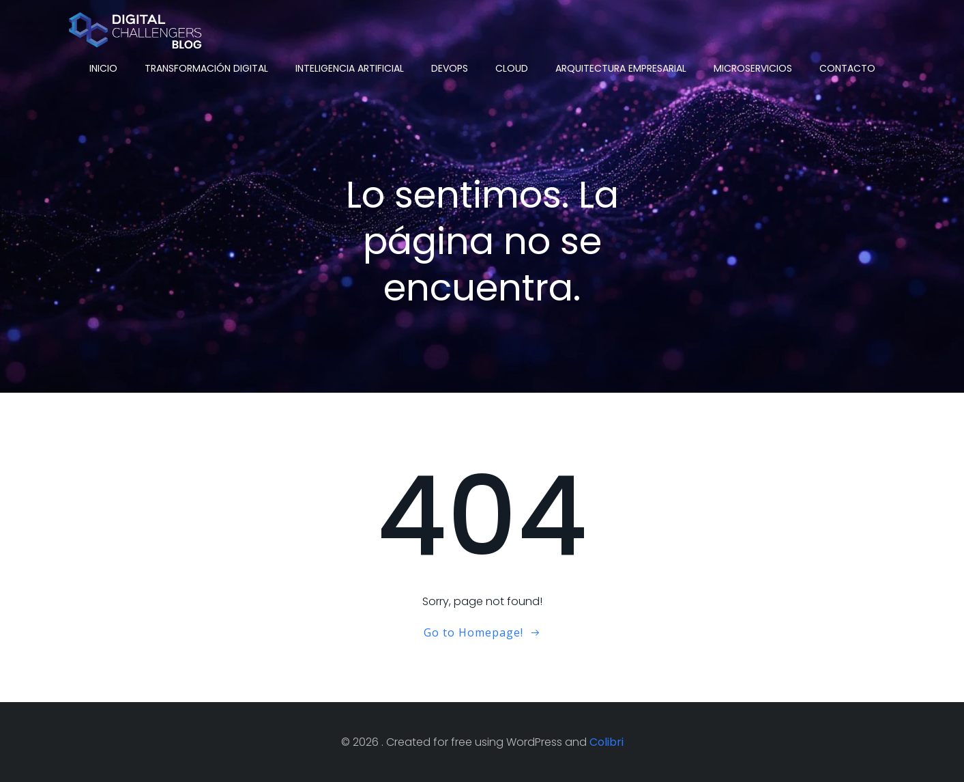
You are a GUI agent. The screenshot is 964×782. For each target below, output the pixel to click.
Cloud (511, 68)
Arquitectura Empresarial (620, 68)
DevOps (449, 68)
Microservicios (753, 68)
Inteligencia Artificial (349, 68)
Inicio (103, 68)
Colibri (606, 742)
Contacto (847, 68)
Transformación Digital (206, 68)
